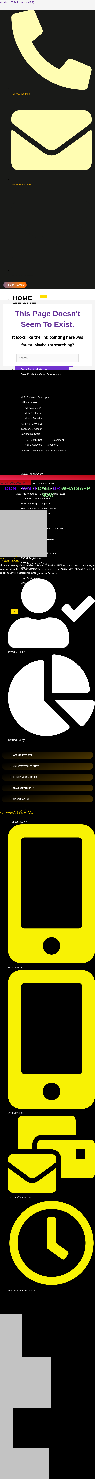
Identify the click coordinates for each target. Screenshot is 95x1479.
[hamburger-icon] (44, 296)
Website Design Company (35, 503)
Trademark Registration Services (39, 573)
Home (22, 298)
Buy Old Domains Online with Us (39, 508)
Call (44, 488)
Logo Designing (29, 578)
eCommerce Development (35, 498)
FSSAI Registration (31, 558)
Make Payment (16, 284)
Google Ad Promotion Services (38, 483)
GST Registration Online (34, 563)
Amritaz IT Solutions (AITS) (17, 2)
